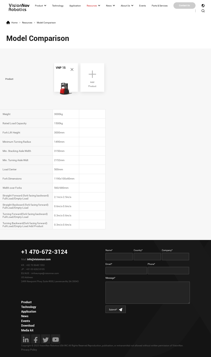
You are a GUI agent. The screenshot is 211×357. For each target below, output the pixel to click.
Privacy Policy (29, 349)
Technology (58, 5)
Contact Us (184, 5)
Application (75, 5)
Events (142, 5)
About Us (125, 5)
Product (39, 5)
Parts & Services (160, 5)
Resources (92, 5)
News (109, 5)
